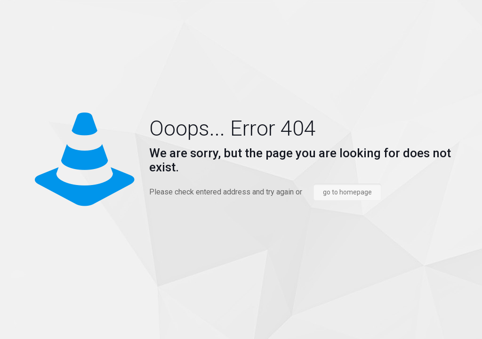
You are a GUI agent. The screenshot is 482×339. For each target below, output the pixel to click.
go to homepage (347, 192)
